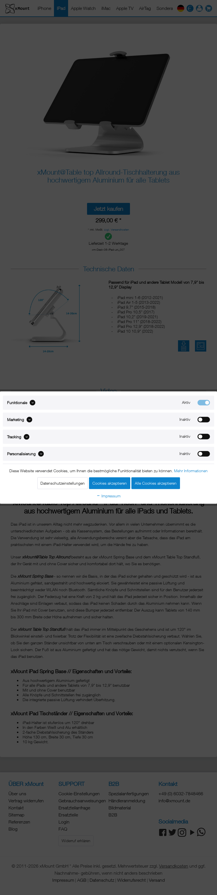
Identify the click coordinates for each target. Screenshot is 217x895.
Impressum (108, 495)
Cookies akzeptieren (109, 483)
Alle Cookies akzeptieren (156, 483)
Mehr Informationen (191, 470)
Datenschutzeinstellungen (62, 483)
